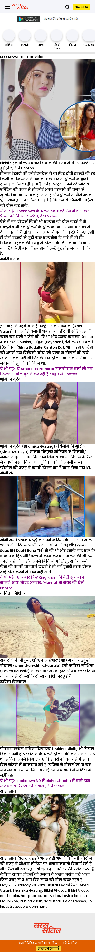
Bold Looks (9, 895)
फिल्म (72, 45)
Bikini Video (78, 890)
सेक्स (41, 45)
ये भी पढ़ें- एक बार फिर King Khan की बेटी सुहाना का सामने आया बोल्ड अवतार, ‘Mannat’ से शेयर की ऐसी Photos (43, 582)
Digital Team (57, 885)
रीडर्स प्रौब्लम (56, 46)
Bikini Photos (55, 890)
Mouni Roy (9, 901)
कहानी (25, 45)
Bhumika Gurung (27, 890)
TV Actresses (74, 901)
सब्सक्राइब (81, 7)
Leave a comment (30, 906)
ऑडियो (9, 45)
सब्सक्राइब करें (48, 948)
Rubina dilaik (31, 901)
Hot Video (51, 895)
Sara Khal (52, 901)
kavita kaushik (74, 895)
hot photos (31, 895)
